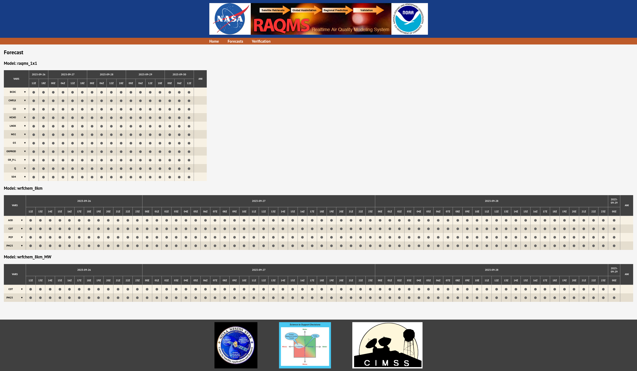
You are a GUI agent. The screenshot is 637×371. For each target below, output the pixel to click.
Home (214, 41)
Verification (261, 41)
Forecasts (235, 41)
